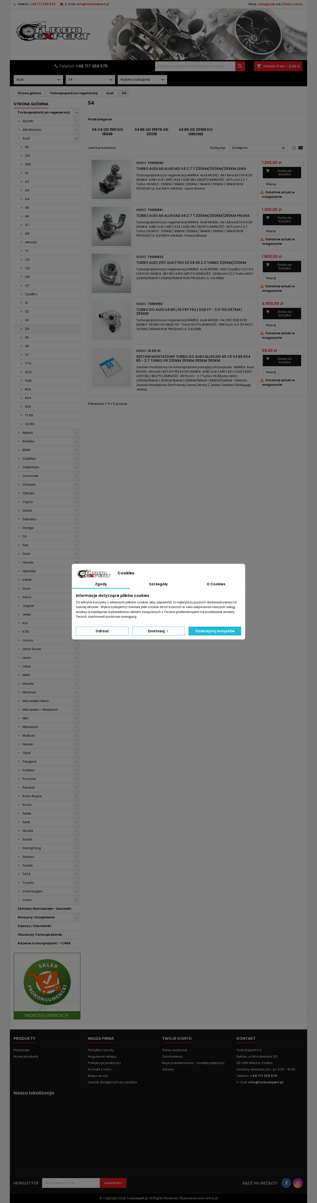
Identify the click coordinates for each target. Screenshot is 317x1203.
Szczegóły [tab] (158, 584)
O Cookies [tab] (216, 584)
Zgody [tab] (101, 584)
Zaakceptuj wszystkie (215, 631)
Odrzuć (102, 631)
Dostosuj (158, 631)
